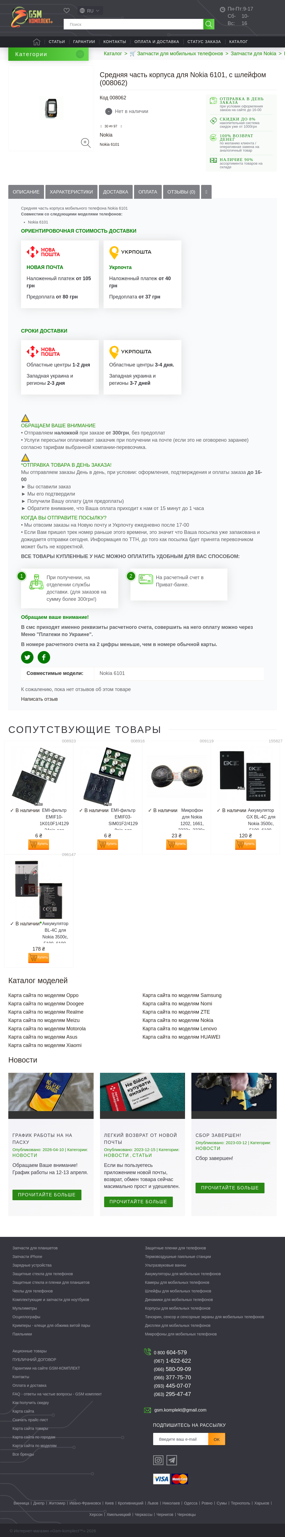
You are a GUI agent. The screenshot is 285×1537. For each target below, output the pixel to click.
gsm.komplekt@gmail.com (181, 1410)
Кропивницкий (130, 1503)
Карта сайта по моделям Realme (46, 1012)
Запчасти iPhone (27, 1256)
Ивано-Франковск (85, 1503)
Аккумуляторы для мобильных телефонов (183, 1274)
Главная (36, 42)
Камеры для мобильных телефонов (177, 1282)
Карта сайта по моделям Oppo (43, 995)
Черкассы (143, 1514)
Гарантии (84, 41)
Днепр (38, 1503)
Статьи (57, 41)
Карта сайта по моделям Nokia (178, 1020)
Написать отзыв (39, 699)
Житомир (57, 1503)
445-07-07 (172, 1386)
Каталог (238, 41)
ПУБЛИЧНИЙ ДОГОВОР (34, 1359)
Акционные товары (29, 1351)
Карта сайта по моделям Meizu (44, 1020)
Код (104, 98)
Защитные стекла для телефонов (42, 1274)
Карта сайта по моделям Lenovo (180, 1028)
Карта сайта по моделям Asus (43, 1037)
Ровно (207, 1503)
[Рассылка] (181, 1439)
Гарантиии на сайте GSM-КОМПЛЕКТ (46, 1368)
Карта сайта (23, 1411)
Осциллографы (26, 1317)
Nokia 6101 (109, 144)
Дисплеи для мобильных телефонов (178, 1325)
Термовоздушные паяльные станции (178, 1256)
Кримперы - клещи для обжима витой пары (51, 1325)
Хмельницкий (119, 1514)
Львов (153, 1503)
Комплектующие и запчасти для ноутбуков (50, 1299)
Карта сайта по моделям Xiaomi (45, 1045)
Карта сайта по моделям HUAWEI (181, 1037)
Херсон (95, 1514)
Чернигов (164, 1514)
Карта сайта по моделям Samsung (182, 995)
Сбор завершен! (219, 1135)
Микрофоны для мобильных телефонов (181, 1334)
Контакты (114, 41)
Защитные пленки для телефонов (175, 1248)
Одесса (190, 1503)
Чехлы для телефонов (32, 1291)
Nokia (106, 135)
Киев (109, 1503)
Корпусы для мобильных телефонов (177, 1308)
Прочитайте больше (47, 1194)
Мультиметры (24, 1308)
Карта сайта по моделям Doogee (46, 1003)
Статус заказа (204, 41)
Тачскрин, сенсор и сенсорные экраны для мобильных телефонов (204, 1317)
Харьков (261, 1503)
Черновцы (187, 1514)
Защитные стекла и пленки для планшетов (51, 1282)
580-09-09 (172, 1369)
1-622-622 (172, 1361)
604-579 (170, 1352)
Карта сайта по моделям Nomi (177, 1003)
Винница (21, 1503)
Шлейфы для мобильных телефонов (178, 1291)
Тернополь (240, 1503)
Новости (24, 1155)
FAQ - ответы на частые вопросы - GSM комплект (57, 1394)
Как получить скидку (30, 1402)
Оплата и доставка (156, 41)
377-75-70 (172, 1377)
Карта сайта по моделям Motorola (47, 1028)
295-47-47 (172, 1394)
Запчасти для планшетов (35, 1248)
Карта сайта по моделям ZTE (176, 1012)
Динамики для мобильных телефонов (179, 1299)
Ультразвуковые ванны (165, 1265)
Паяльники (22, 1334)
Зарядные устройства (32, 1265)
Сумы (222, 1503)
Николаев (171, 1503)
